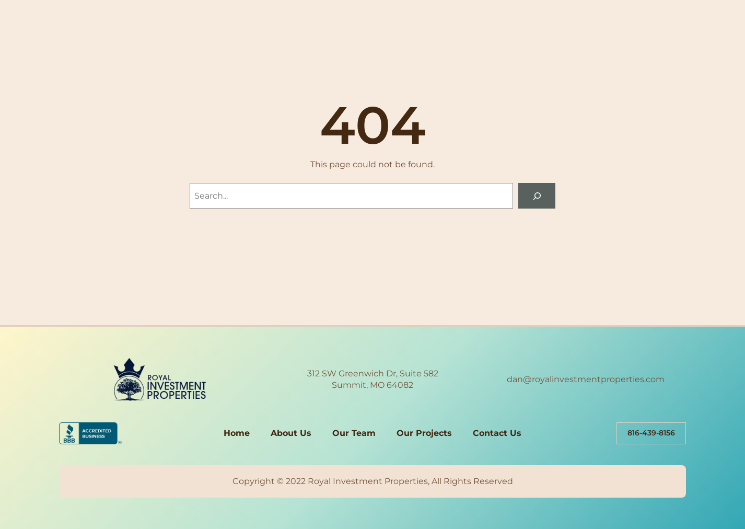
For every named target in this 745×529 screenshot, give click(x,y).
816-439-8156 (651, 433)
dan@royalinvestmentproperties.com (586, 379)
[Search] (536, 196)
